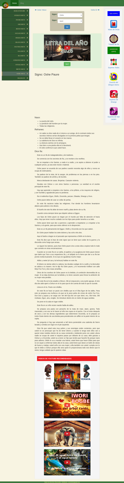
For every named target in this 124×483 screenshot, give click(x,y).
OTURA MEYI (22, 65)
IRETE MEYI (22, 69)
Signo (54, 14)
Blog (22, 3)
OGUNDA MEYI (21, 47)
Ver (67, 27)
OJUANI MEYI (22, 33)
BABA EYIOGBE (21, 11)
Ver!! (67, 64)
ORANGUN (23, 78)
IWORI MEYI (22, 20)
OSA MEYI (23, 51)
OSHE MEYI (23, 74)
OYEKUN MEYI (21, 15)
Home (14, 3)
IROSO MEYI (22, 29)
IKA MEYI (23, 56)
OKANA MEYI (22, 42)
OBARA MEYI (22, 38)
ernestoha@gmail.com (74, 482)
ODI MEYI (23, 24)
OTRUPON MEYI (21, 60)
